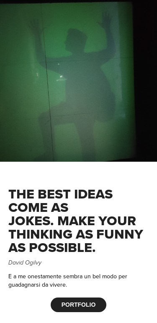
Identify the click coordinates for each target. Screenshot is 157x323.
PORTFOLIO (79, 304)
